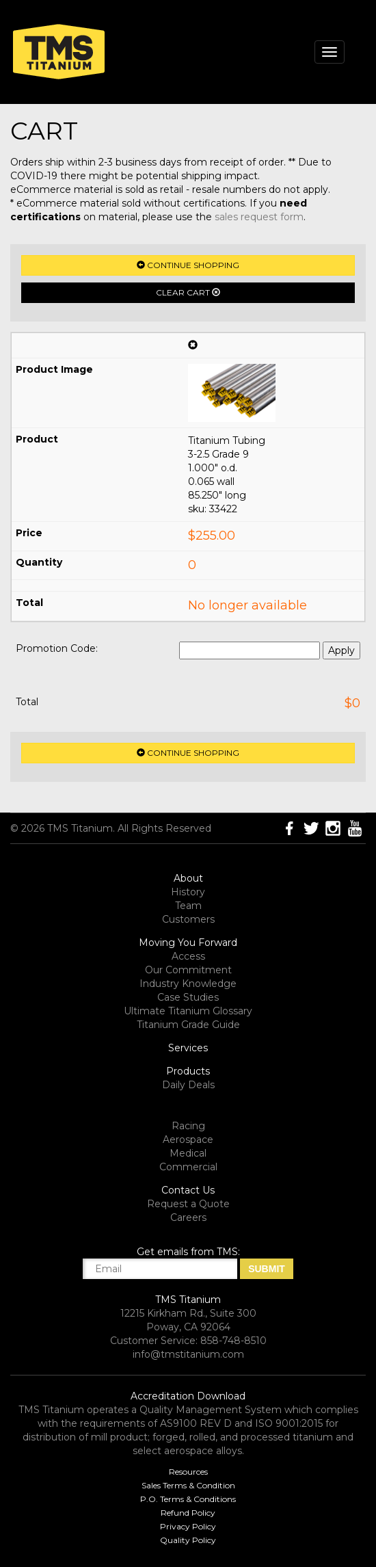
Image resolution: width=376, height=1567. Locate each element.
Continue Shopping (188, 265)
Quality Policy (188, 1540)
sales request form (259, 217)
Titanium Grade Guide (188, 1024)
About (188, 878)
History (188, 892)
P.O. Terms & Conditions (188, 1499)
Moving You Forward (188, 942)
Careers (188, 1217)
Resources (188, 1471)
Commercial (188, 1167)
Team (188, 905)
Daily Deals (188, 1085)
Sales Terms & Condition (188, 1485)
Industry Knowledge (188, 983)
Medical (188, 1153)
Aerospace (188, 1139)
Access (188, 956)
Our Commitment (188, 970)
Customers (188, 919)
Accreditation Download (188, 1396)
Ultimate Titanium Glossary (188, 1011)
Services (188, 1048)
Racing (188, 1126)
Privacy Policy (188, 1526)
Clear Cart (188, 292)
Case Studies (188, 997)
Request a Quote (188, 1204)
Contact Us (188, 1190)
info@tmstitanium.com (188, 1354)
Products (188, 1071)
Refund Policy (188, 1512)
